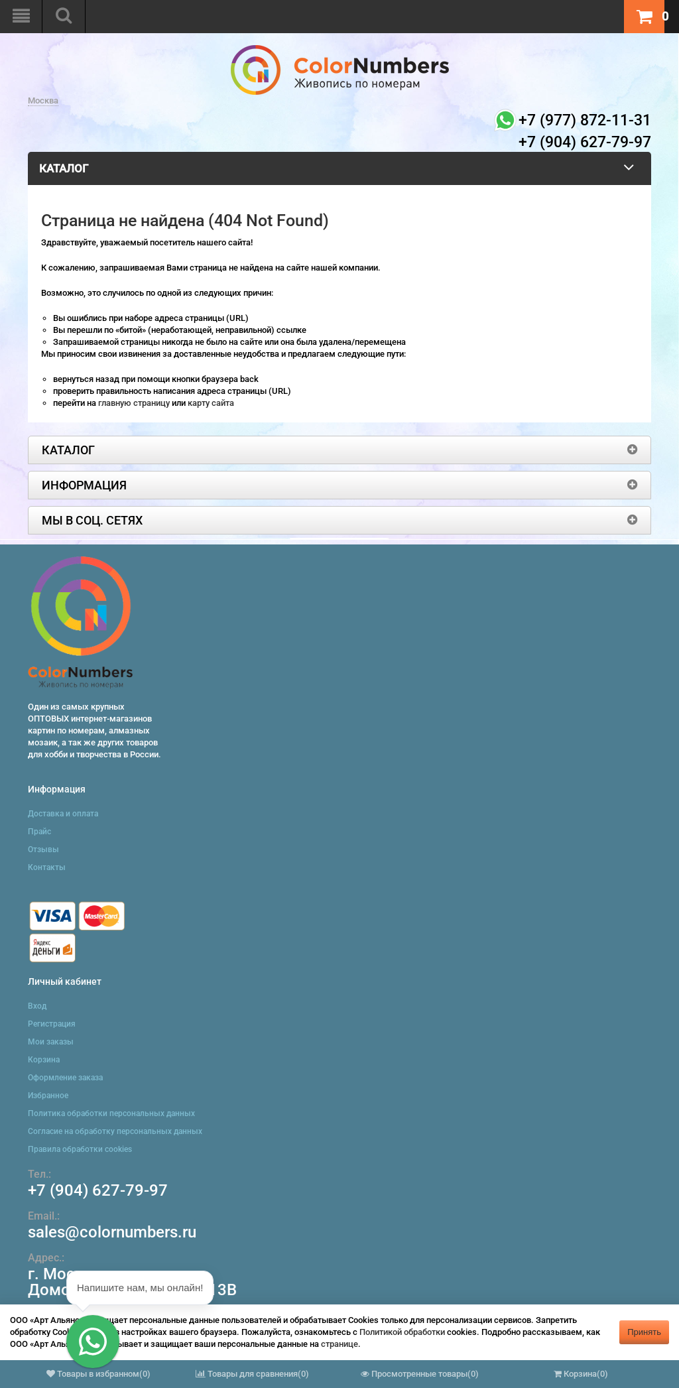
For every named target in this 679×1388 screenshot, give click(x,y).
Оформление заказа (65, 1077)
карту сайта (211, 403)
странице (339, 1344)
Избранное (48, 1095)
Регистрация (52, 1024)
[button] (92, 1341)
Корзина (44, 1059)
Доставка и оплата (63, 813)
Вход (37, 1006)
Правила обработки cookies (80, 1149)
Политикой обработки (402, 1332)
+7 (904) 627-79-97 (98, 1190)
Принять (644, 1332)
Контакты (47, 867)
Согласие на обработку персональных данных (115, 1131)
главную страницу (135, 403)
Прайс (39, 831)
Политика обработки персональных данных (111, 1113)
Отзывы (43, 849)
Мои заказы (51, 1041)
